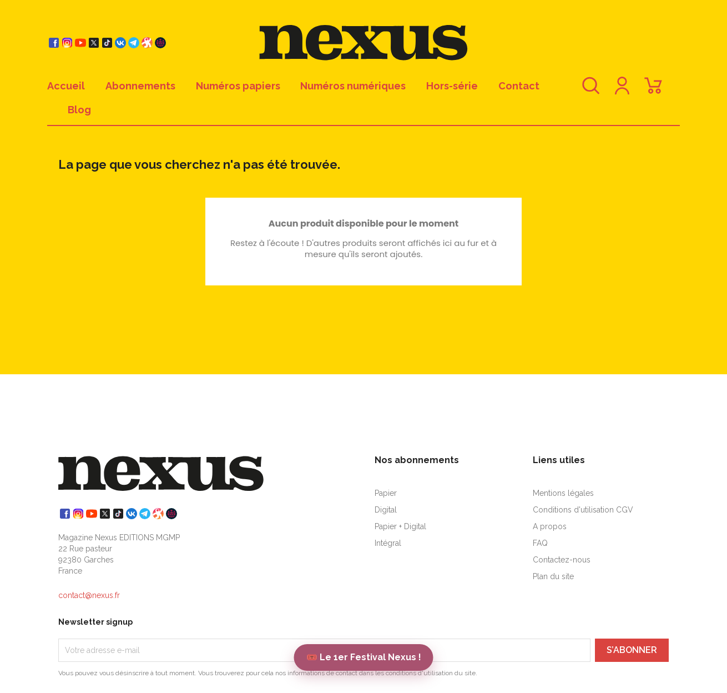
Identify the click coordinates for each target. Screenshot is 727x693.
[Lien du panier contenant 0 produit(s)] (653, 91)
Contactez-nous (561, 559)
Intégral (388, 543)
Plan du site (553, 576)
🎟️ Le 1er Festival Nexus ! (363, 657)
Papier (386, 493)
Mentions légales (563, 493)
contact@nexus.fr (89, 595)
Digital (386, 509)
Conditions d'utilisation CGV (583, 509)
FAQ (540, 543)
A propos (550, 526)
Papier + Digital (400, 526)
